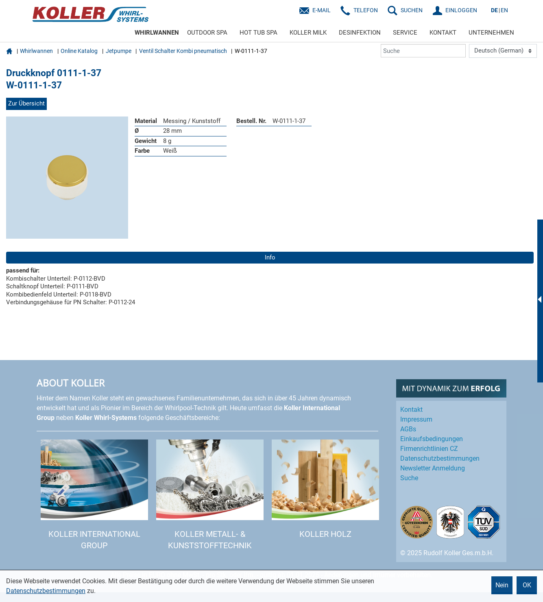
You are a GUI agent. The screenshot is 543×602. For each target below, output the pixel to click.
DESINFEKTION (360, 32)
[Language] (503, 51)
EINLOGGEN (461, 10)
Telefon (365, 10)
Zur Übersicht (26, 103)
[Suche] (423, 50)
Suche (409, 478)
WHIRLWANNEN (157, 32)
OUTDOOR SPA (207, 32)
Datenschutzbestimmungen (45, 591)
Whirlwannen (36, 51)
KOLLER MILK (308, 32)
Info (270, 257)
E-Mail (321, 10)
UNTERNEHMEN (491, 32)
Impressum (416, 419)
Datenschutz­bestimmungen (440, 458)
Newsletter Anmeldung (432, 468)
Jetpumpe (118, 51)
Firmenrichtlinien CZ (429, 449)
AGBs (408, 429)
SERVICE (405, 32)
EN (504, 10)
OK (527, 585)
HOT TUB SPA (258, 32)
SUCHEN (412, 10)
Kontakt (411, 409)
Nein (501, 585)
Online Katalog (79, 51)
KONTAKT (443, 32)
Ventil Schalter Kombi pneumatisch (183, 51)
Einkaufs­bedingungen (431, 439)
